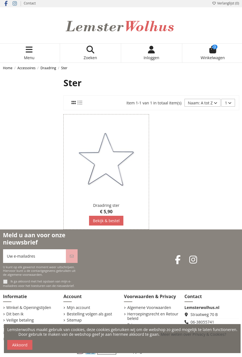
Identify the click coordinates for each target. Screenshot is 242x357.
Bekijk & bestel (106, 220)
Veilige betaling (20, 320)
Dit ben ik (15, 314)
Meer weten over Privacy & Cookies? (193, 334)
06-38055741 (202, 322)
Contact (30, 3)
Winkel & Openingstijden (28, 307)
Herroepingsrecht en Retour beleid (152, 316)
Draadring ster (106, 205)
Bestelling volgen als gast (89, 314)
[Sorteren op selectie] (203, 103)
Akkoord (20, 345)
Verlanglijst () (225, 3)
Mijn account (78, 307)
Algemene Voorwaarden (149, 307)
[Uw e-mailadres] (34, 256)
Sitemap (74, 320)
